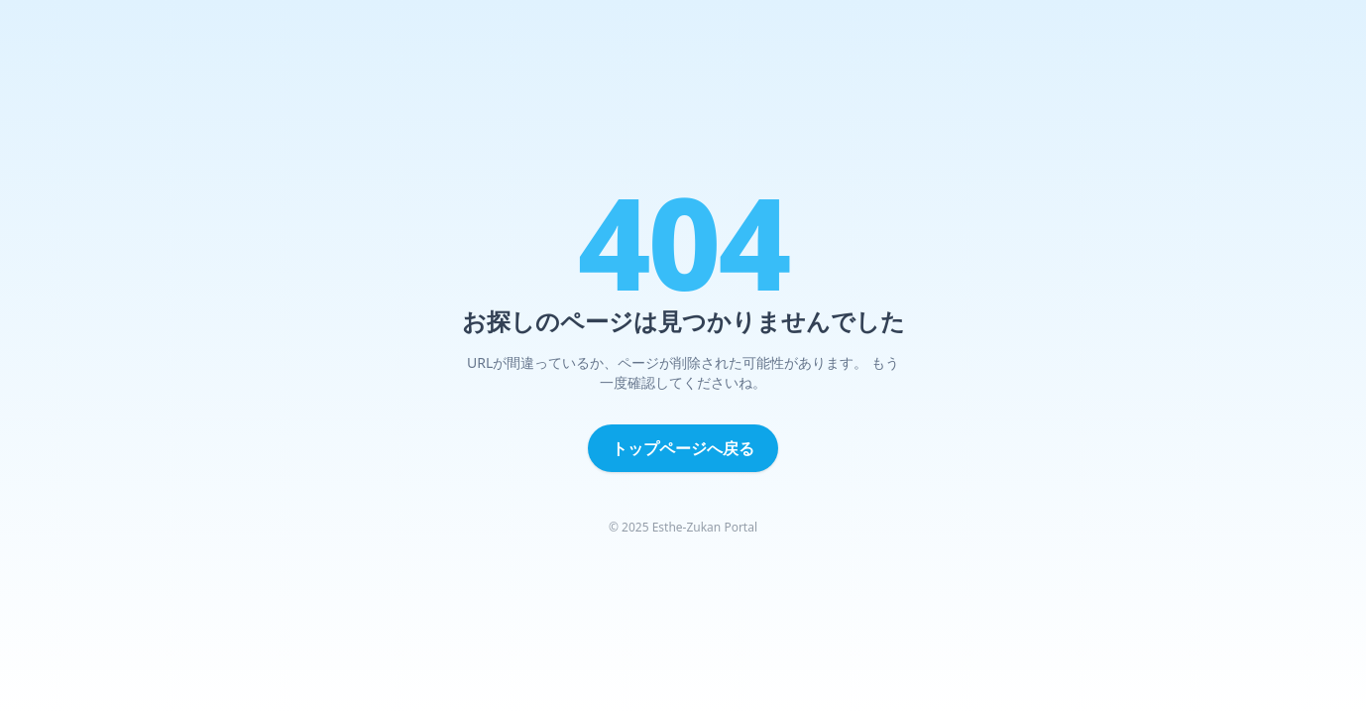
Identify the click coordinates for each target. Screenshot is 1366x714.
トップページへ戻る (683, 448)
